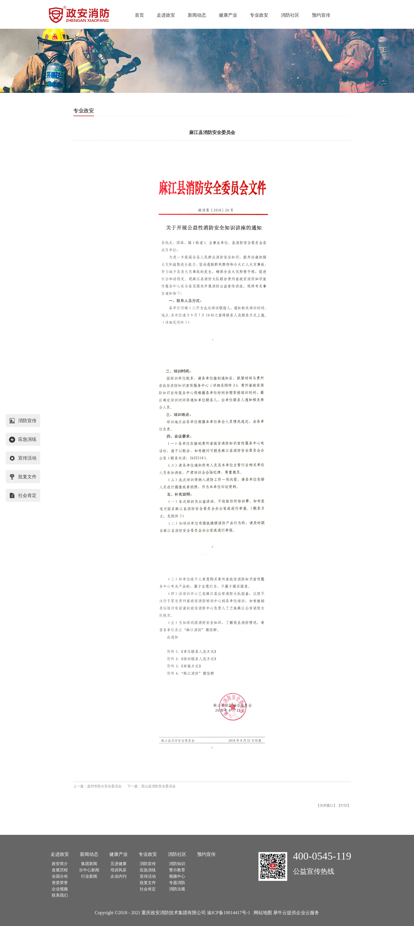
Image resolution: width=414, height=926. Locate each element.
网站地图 (261, 912)
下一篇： (151, 786)
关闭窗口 (327, 805)
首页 (139, 15)
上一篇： (97, 786)
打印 (343, 805)
